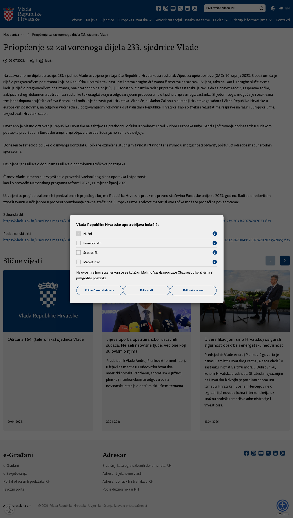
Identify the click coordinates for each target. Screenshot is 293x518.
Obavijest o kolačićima (194, 272)
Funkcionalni (92, 243)
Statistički (90, 252)
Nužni (87, 234)
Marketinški (91, 262)
